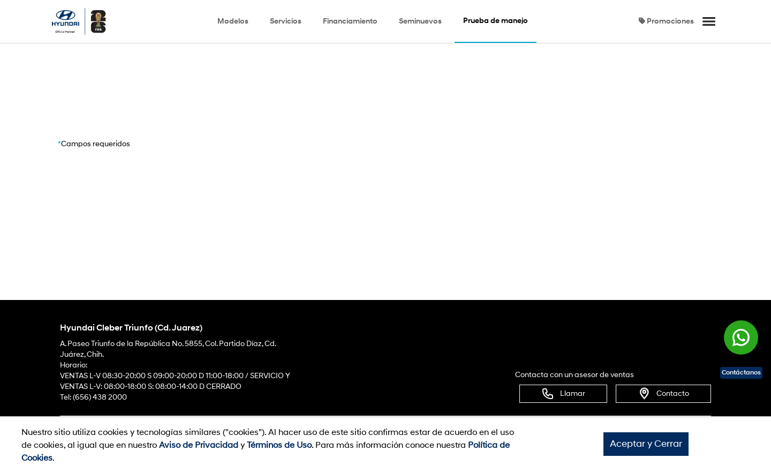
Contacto (663, 393)
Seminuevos (420, 21)
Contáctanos (741, 373)
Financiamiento (350, 21)
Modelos (232, 21)
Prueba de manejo (495, 20)
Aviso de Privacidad (198, 445)
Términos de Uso (279, 445)
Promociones (666, 21)
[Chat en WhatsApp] (741, 337)
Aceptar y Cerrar (646, 444)
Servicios (285, 21)
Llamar (563, 393)
